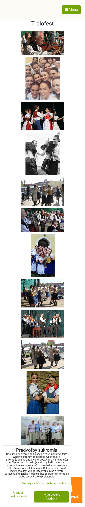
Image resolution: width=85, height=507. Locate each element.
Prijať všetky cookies (51, 497)
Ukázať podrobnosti (18, 494)
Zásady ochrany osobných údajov (45, 483)
